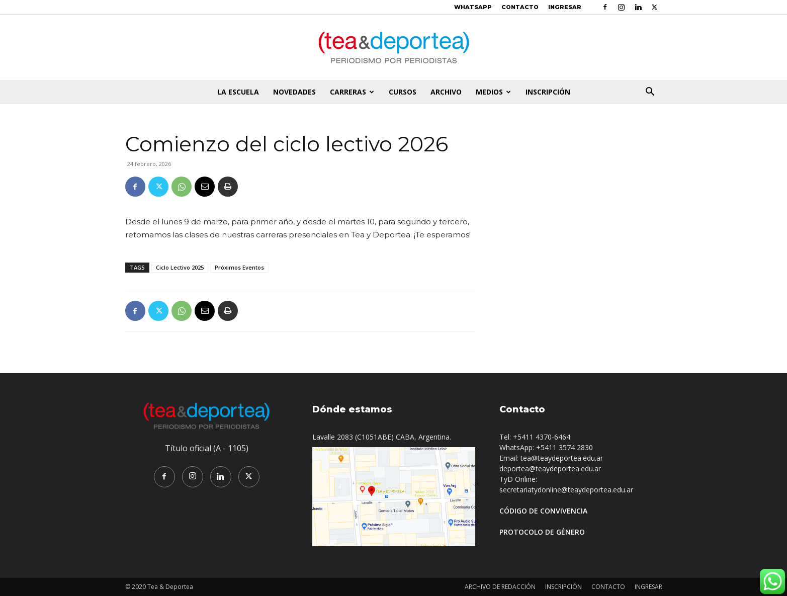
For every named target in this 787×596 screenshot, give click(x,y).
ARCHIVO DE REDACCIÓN (500, 586)
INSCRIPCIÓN (548, 92)
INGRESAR (564, 7)
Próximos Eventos (239, 267)
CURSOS (402, 92)
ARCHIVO (446, 92)
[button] (650, 93)
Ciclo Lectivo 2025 (180, 267)
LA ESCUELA (238, 92)
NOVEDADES (294, 92)
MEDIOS (493, 92)
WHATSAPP (473, 7)
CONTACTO (520, 7)
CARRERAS (352, 92)
